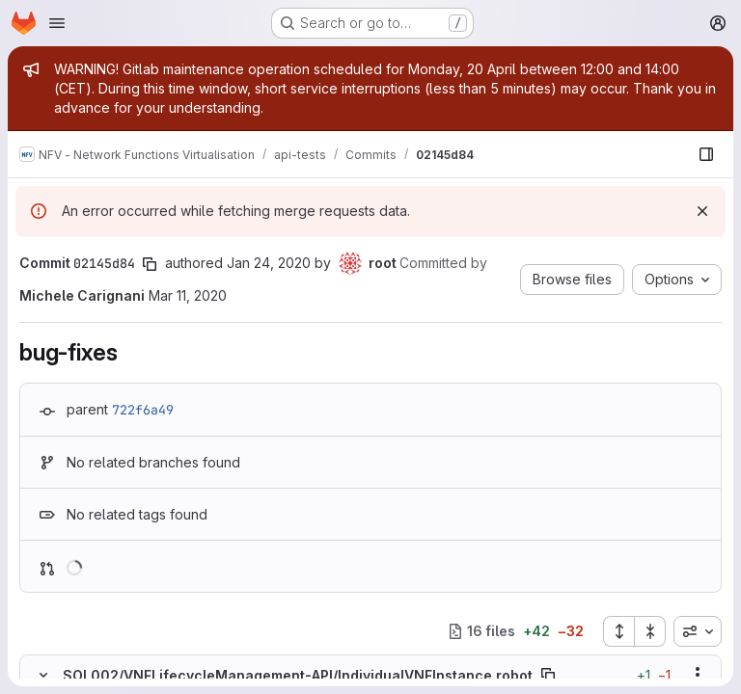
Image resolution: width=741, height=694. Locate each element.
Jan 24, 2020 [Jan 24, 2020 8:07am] (269, 262)
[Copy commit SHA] (149, 264)
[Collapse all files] (650, 631)
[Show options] (697, 674)
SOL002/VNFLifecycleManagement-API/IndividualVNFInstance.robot (298, 675)
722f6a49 (143, 409)
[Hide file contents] (43, 674)
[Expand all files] (618, 631)
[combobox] (697, 631)
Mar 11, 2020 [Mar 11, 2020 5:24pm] (188, 295)
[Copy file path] (548, 674)
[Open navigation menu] (56, 23)
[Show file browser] (706, 154)
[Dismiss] (702, 211)
